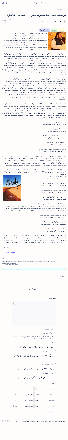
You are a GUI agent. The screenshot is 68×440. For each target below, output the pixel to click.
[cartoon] (45, 421)
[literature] (59, 9)
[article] (23, 403)
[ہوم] (65, 9)
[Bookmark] (2, 2)
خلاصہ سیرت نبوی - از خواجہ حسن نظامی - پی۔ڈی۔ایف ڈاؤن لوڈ (36, 362)
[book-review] (45, 358)
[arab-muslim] (45, 403)
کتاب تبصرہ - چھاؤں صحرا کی (9, 266)
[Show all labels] (52, 426)
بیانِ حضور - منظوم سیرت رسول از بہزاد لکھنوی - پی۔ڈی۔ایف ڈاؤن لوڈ (34, 383)
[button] (14, 318)
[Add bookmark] (10, 19)
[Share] (5, 21)
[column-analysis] (23, 421)
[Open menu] (64, 2)
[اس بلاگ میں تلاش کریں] (33, 3)
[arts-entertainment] (45, 409)
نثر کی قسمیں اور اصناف (47, 348)
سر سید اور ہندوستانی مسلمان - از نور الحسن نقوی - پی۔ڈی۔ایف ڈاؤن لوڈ (34, 392)
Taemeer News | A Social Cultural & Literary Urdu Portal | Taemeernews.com (41, 436)
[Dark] (6, 2)
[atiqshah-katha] (23, 409)
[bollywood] (45, 415)
